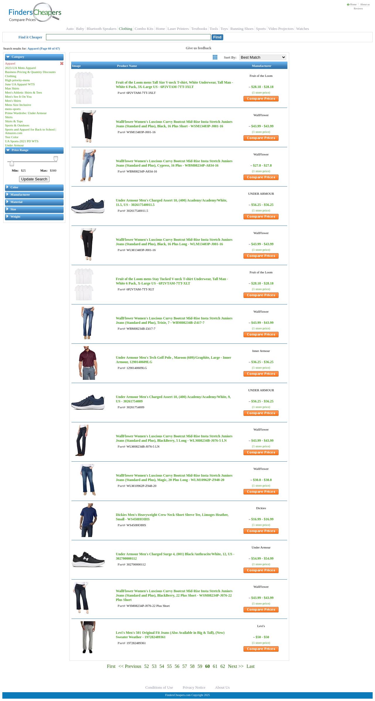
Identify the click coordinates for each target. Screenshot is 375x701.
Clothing (125, 28)
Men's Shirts (13, 100)
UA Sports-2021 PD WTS (21, 141)
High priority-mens (17, 80)
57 (184, 666)
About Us (222, 687)
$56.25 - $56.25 (262, 205)
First (111, 666)
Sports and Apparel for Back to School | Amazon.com (30, 131)
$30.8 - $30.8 (262, 480)
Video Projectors (281, 28)
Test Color (11, 137)
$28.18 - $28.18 (262, 87)
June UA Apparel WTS (20, 84)
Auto (70, 28)
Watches (302, 28)
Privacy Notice (194, 687)
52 (146, 666)
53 (154, 666)
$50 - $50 (262, 637)
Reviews (358, 8)
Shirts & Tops (14, 121)
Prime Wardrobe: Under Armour (26, 113)
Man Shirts (12, 88)
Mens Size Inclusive (18, 104)
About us (365, 4)
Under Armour (14, 145)
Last (251, 666)
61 (215, 666)
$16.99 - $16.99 (262, 519)
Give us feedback (198, 48)
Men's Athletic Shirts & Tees (23, 92)
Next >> (235, 666)
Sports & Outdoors (17, 125)
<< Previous (129, 666)
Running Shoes (241, 28)
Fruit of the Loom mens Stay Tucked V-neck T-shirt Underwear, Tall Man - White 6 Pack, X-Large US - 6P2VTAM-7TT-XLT (172, 281)
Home (352, 4)
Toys (224, 28)
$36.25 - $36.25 (262, 362)
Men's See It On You (18, 96)
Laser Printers (178, 28)
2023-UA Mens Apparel (20, 68)
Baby (80, 28)
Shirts (9, 117)
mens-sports (13, 109)
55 (169, 666)
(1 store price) (261, 92)
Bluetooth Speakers (101, 28)
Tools (213, 28)
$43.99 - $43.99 (262, 126)
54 (161, 666)
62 (222, 666)
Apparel (34, 63)
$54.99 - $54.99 (262, 558)
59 (199, 666)
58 (192, 666)
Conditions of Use (159, 687)
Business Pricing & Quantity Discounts (30, 72)
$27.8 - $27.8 (262, 165)
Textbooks (199, 28)
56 (177, 666)
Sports (261, 28)
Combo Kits (144, 28)
